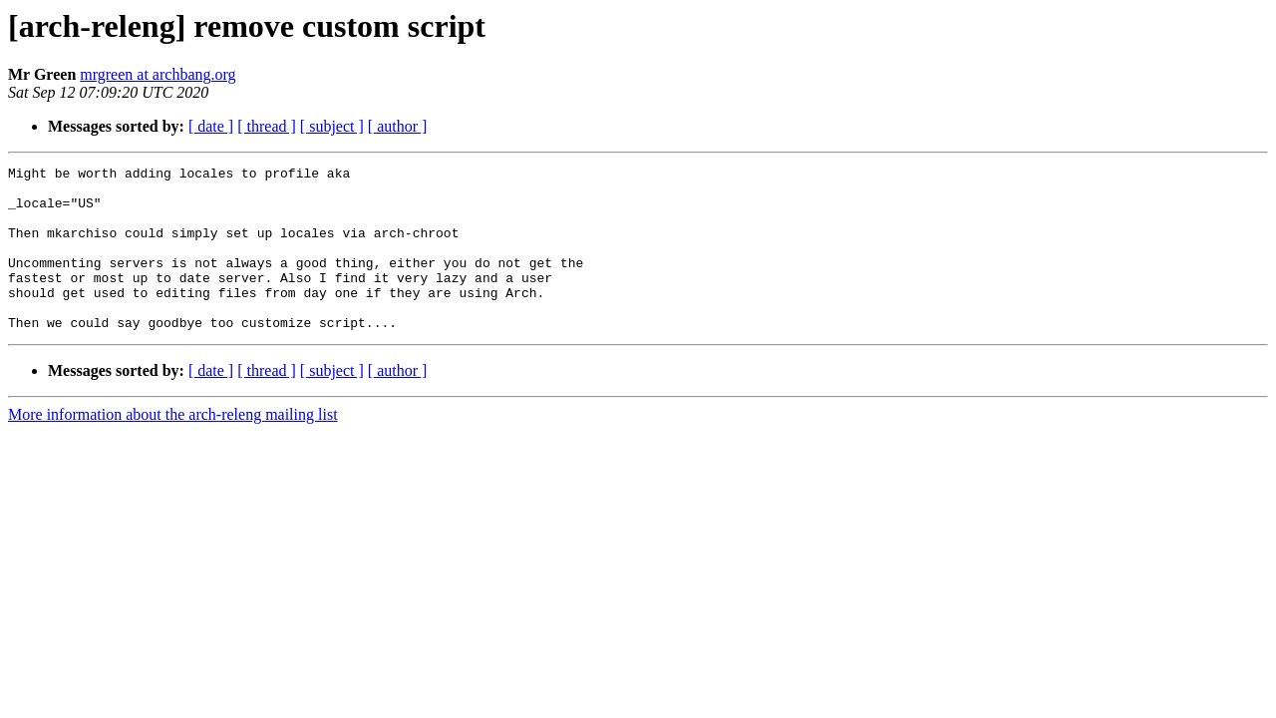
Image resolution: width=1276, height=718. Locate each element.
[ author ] (398, 126)
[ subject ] (332, 126)
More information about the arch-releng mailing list (173, 447)
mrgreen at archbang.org (157, 74)
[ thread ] (266, 126)
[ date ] (210, 126)
